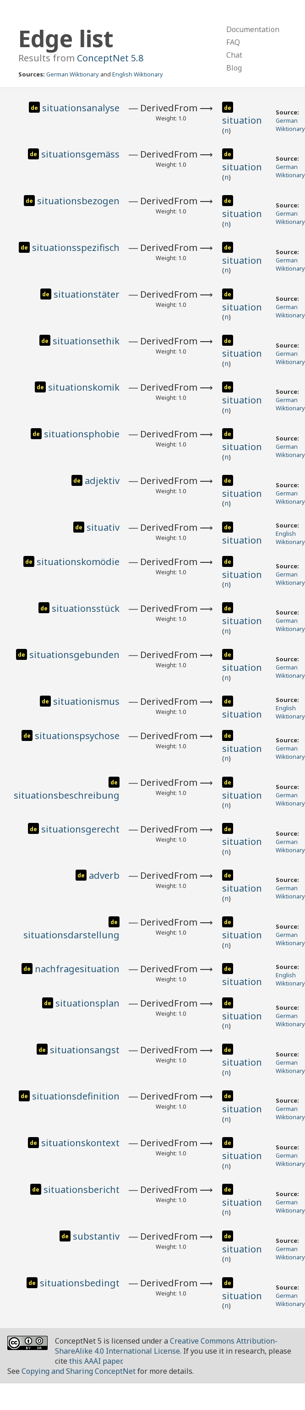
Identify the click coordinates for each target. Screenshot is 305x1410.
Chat (234, 55)
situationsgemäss (80, 154)
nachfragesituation (77, 969)
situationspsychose (77, 735)
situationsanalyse (81, 108)
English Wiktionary (137, 74)
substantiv (96, 1236)
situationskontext (80, 1143)
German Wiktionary (72, 74)
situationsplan (87, 1003)
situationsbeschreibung (67, 795)
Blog (234, 68)
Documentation (252, 29)
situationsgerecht (80, 829)
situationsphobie (82, 434)
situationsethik (86, 341)
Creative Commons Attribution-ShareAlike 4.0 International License (166, 1346)
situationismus (86, 701)
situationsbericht (82, 1189)
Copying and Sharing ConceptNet (79, 1371)
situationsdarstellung (71, 935)
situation (242, 120)
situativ (103, 527)
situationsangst (85, 1050)
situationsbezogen (78, 201)
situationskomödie (78, 561)
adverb (104, 875)
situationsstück (86, 608)
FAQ (233, 42)
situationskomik (84, 387)
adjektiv (102, 480)
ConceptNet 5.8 (110, 58)
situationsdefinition (76, 1096)
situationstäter (87, 294)
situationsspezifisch (76, 247)
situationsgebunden (74, 654)
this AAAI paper (95, 1361)
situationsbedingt (80, 1283)
